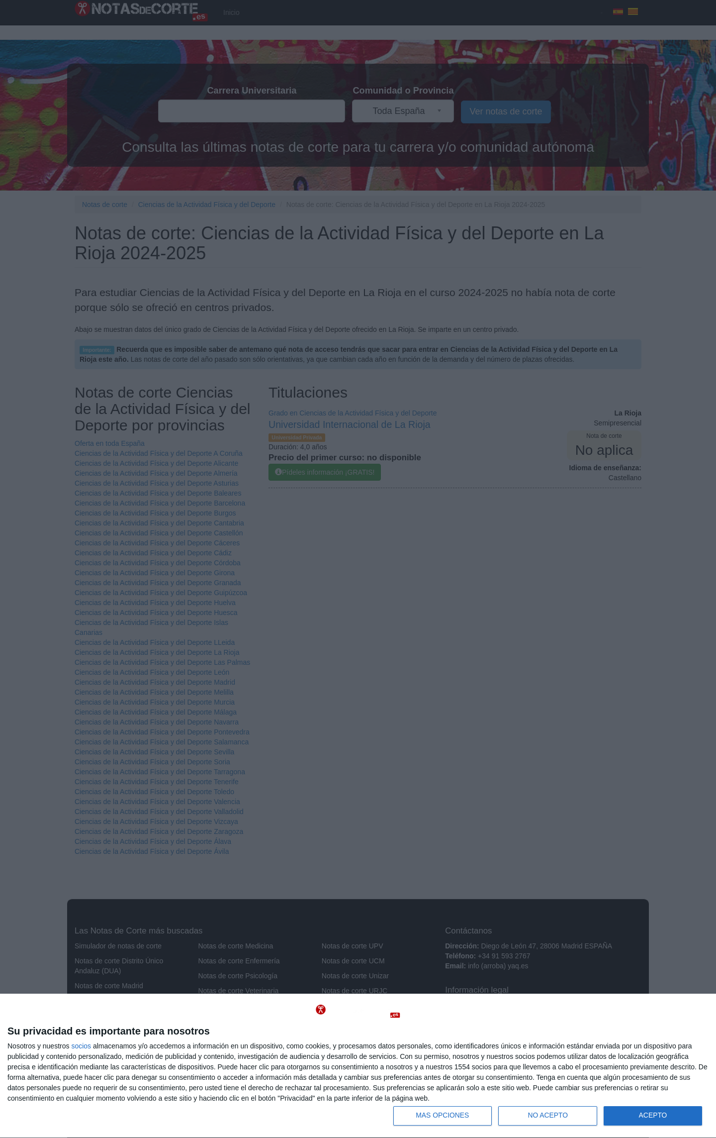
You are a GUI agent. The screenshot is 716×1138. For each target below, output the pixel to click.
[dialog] (358, 1066)
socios (81, 1045)
